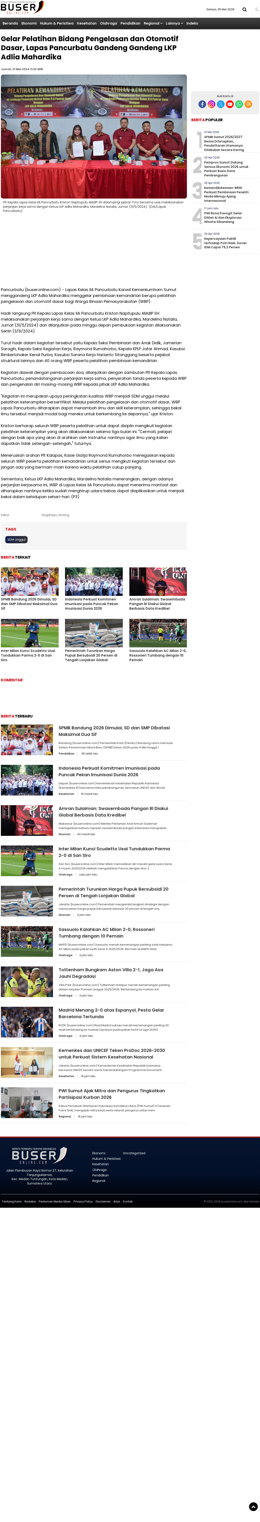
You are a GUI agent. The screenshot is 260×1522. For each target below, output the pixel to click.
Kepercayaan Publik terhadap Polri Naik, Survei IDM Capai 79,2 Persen (225, 242)
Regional (151, 23)
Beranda (10, 23)
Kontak (128, 1201)
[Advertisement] (130, 252)
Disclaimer (103, 1201)
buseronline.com (231, 1201)
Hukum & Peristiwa (57, 23)
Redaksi (30, 1201)
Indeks (192, 23)
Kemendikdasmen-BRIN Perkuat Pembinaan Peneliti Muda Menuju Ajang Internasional (226, 194)
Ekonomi (29, 23)
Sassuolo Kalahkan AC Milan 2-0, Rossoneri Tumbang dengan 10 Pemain (157, 655)
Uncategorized (134, 1153)
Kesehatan (87, 23)
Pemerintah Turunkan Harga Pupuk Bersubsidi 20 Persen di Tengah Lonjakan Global (91, 655)
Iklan (117, 1201)
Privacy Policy (83, 1201)
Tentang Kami (12, 1201)
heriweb (254, 1201)
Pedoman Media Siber (55, 1201)
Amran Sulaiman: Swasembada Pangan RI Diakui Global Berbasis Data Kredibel (157, 604)
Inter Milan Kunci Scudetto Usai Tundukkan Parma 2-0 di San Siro (28, 655)
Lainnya (173, 23)
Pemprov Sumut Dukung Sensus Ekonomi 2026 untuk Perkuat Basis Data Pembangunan (226, 169)
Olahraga (108, 23)
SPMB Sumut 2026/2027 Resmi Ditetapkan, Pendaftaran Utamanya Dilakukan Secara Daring (224, 143)
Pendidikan (130, 23)
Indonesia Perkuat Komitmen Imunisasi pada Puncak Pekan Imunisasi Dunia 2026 (91, 604)
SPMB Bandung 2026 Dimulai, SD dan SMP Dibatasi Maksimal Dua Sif (29, 604)
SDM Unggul (16, 539)
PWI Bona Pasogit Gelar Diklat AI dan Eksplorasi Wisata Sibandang (223, 217)
